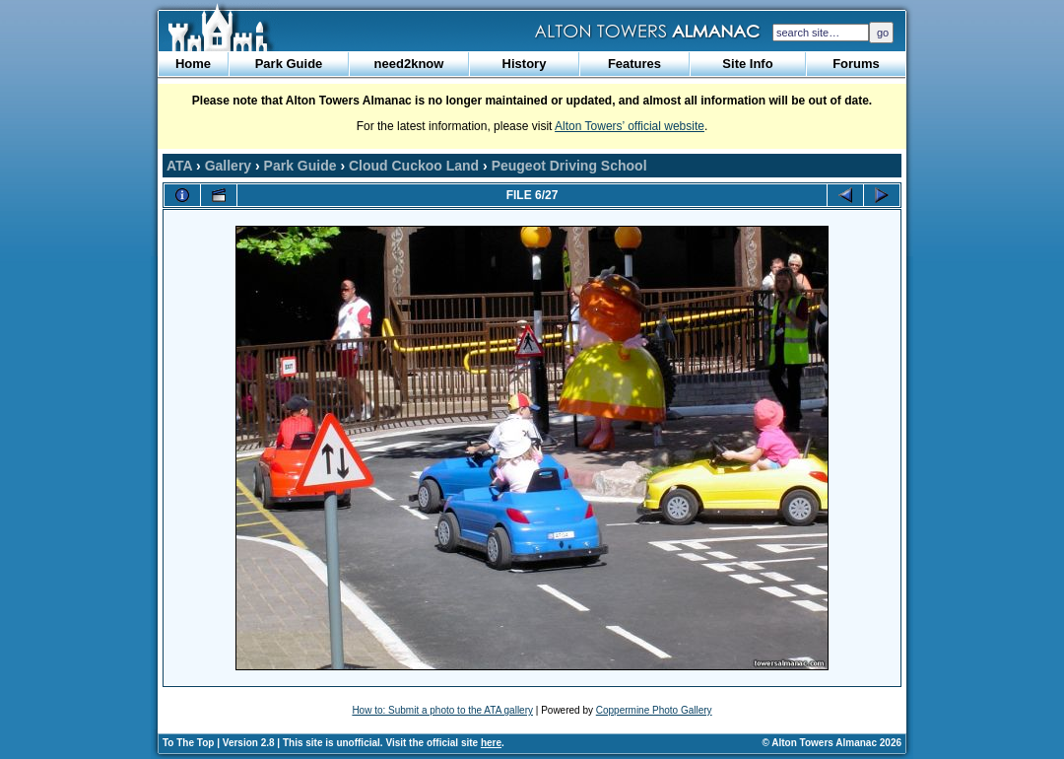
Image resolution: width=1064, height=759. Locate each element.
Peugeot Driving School (569, 165)
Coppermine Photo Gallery (654, 710)
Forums (856, 63)
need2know (409, 63)
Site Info (747, 63)
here (491, 742)
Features (634, 63)
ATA (179, 165)
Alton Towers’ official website (629, 126)
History (524, 63)
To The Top (188, 742)
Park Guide (289, 63)
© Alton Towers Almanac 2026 (832, 742)
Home (193, 63)
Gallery (228, 165)
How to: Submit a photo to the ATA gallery (442, 710)
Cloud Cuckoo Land (414, 165)
